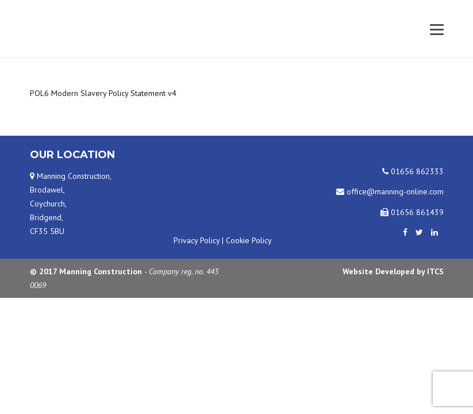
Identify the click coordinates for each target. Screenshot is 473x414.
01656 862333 (413, 171)
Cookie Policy (249, 240)
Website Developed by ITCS (393, 271)
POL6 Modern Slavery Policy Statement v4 (103, 93)
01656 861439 (412, 212)
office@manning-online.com (390, 191)
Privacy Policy (197, 240)
